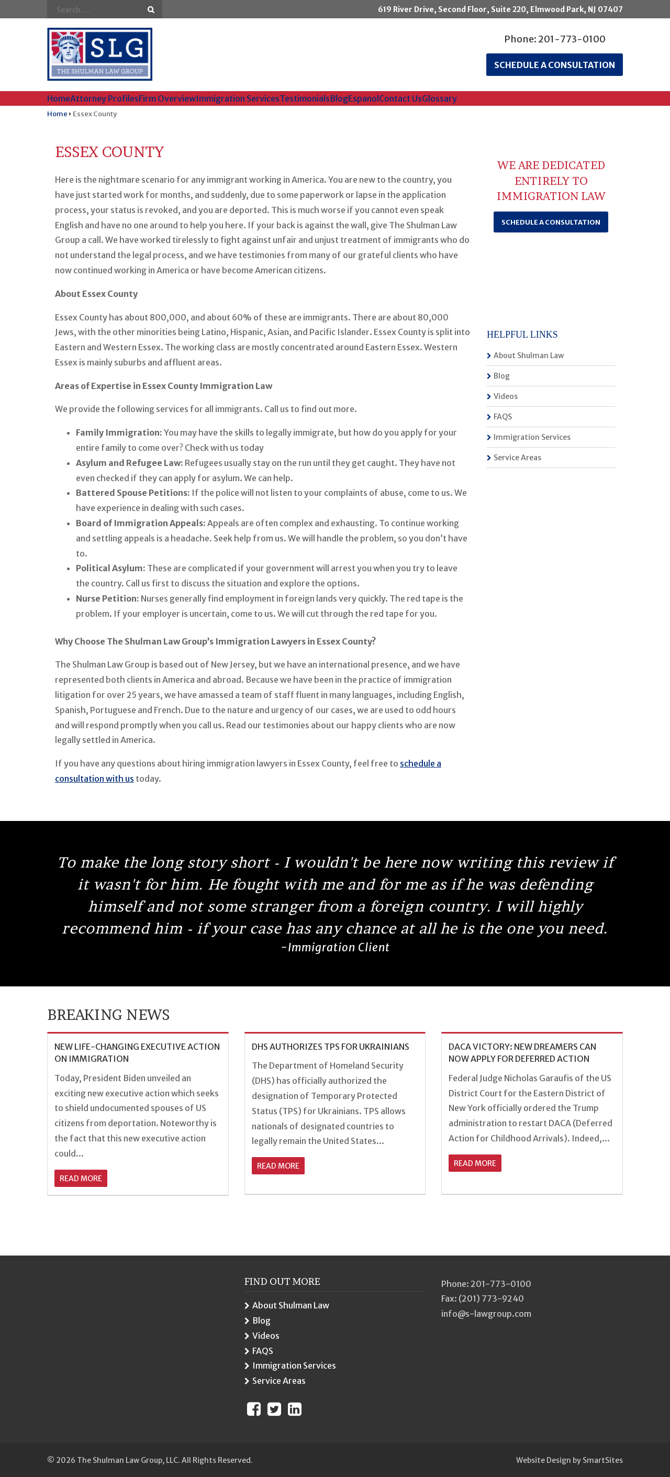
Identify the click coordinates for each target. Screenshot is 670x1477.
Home (58, 98)
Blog (339, 98)
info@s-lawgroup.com (486, 1313)
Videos (506, 396)
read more (81, 1178)
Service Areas (517, 457)
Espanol (363, 98)
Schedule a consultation (554, 65)
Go (151, 10)
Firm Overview (167, 98)
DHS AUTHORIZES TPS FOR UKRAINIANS (330, 1046)
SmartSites (603, 1460)
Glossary (439, 98)
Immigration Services (238, 98)
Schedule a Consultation (550, 222)
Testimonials (305, 98)
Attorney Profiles (104, 98)
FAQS (503, 416)
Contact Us (400, 98)
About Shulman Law (529, 355)
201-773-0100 (572, 39)
